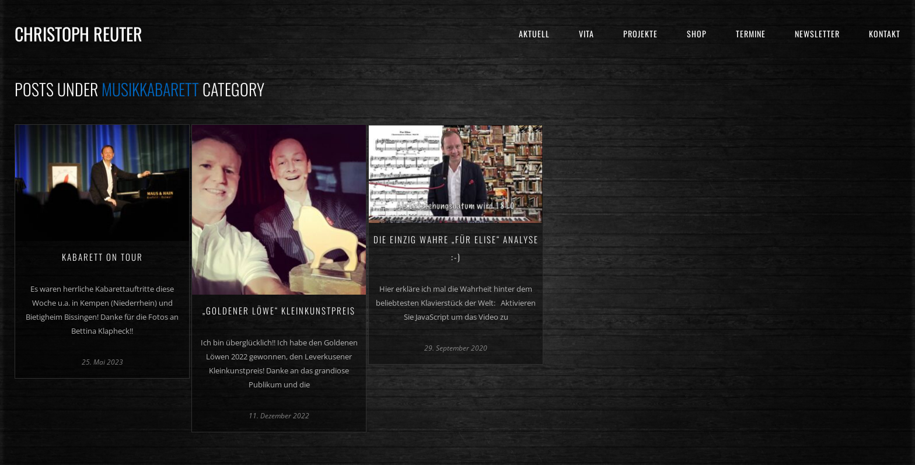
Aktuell (534, 33)
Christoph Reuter (78, 33)
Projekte (640, 33)
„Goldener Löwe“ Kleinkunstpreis (278, 310)
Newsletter (817, 33)
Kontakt (884, 33)
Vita (586, 33)
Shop (697, 33)
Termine (751, 33)
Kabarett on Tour (102, 256)
